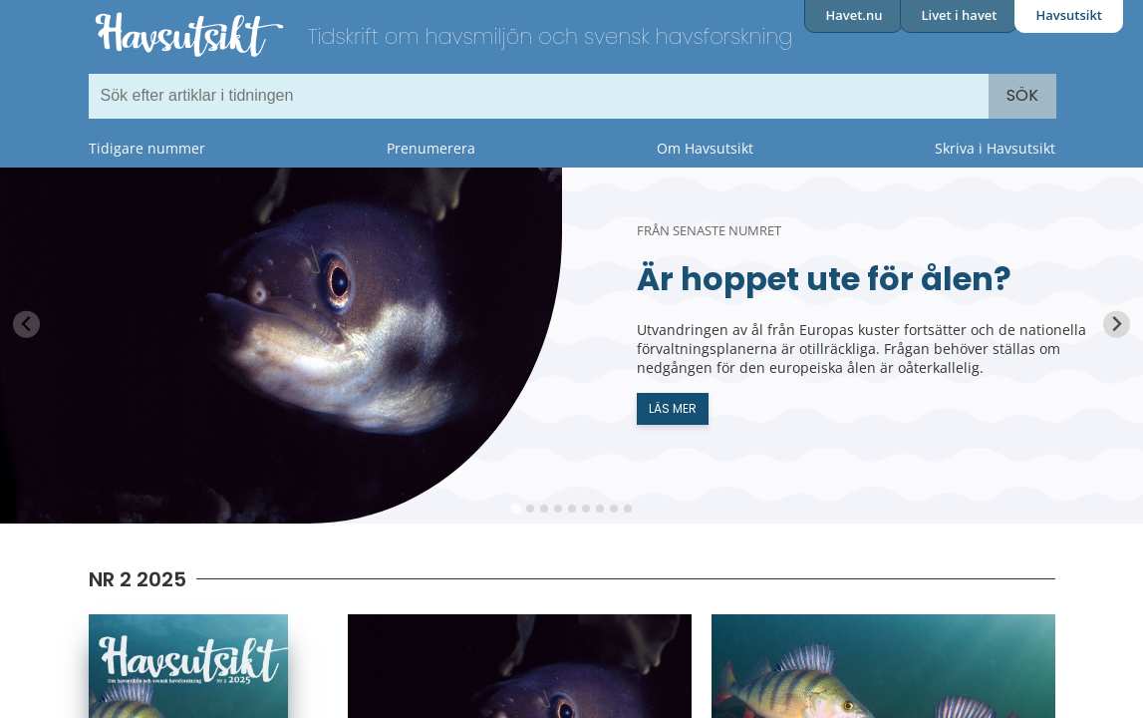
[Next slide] (1116, 324)
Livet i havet (959, 15)
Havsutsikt (1068, 15)
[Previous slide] (26, 324)
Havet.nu (853, 15)
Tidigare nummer (147, 148)
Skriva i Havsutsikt (995, 148)
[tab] (515, 508)
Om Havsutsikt (705, 148)
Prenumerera (431, 148)
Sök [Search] (1022, 95)
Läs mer (673, 408)
